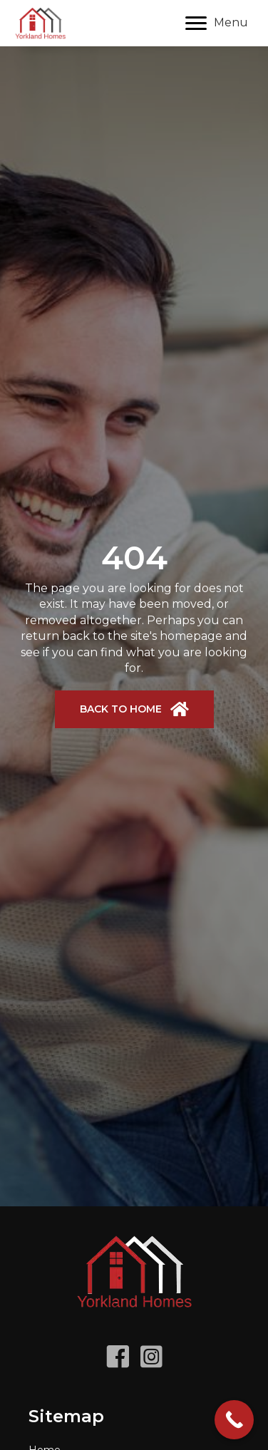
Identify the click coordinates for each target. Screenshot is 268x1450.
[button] (134, 709)
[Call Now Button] (234, 1419)
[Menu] (217, 23)
